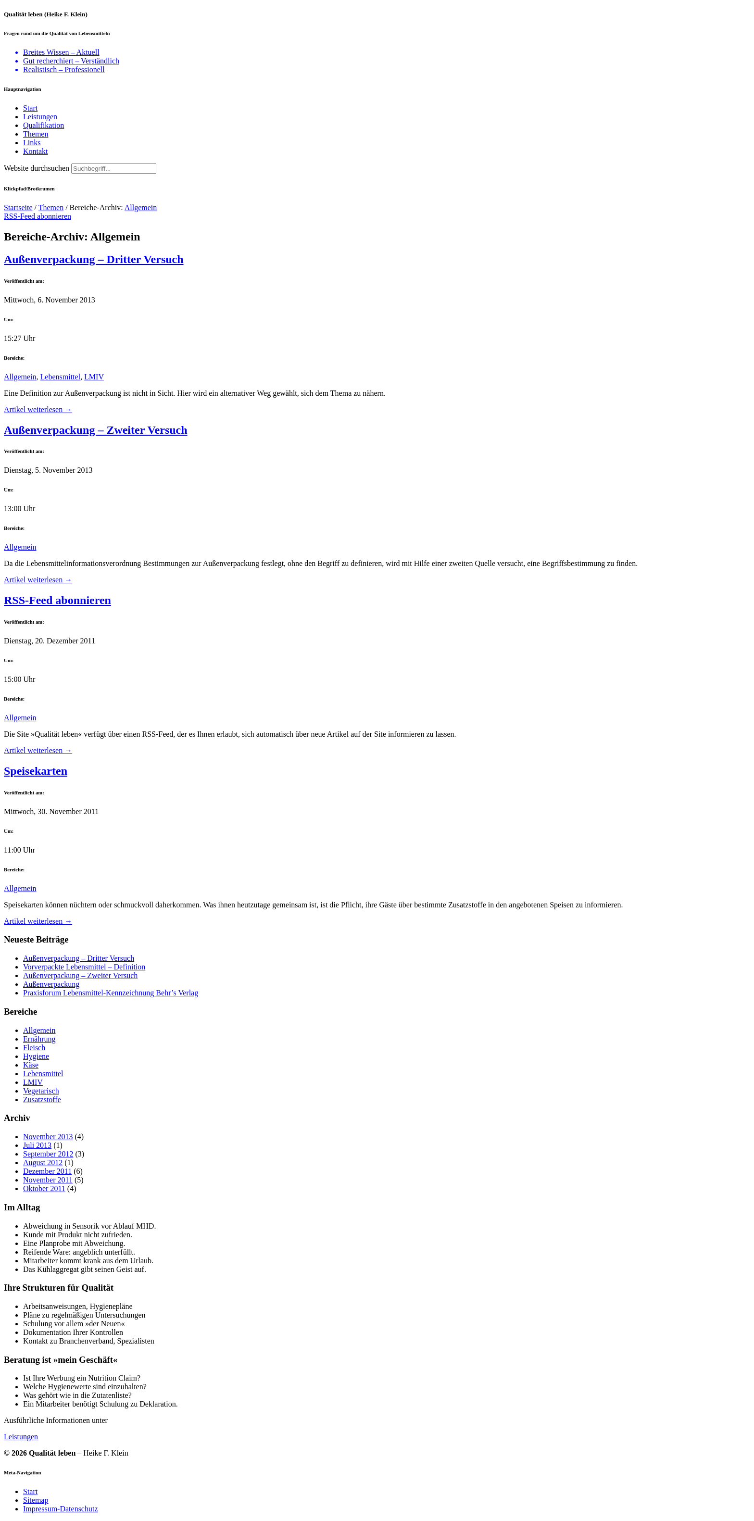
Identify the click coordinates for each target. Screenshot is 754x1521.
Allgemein (141, 207)
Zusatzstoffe (42, 1099)
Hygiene (36, 1056)
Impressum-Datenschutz (60, 1509)
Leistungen (40, 117)
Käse (30, 1065)
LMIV (94, 377)
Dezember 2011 (47, 1171)
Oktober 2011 (44, 1188)
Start (30, 108)
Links (31, 142)
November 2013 (48, 1136)
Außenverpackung (51, 984)
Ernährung (39, 1039)
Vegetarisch (41, 1091)
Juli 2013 (37, 1145)
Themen (35, 134)
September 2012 (48, 1154)
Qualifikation (43, 125)
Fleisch (34, 1047)
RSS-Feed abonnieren (37, 216)
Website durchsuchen (36, 168)
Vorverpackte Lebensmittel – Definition (84, 967)
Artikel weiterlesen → (38, 409)
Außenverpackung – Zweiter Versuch (96, 430)
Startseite (18, 207)
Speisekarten (35, 771)
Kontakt (35, 151)
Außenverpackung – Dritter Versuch (94, 259)
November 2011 (48, 1180)
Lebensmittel (60, 377)
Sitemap (35, 1500)
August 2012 (43, 1162)
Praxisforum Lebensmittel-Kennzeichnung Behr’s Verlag (110, 993)
